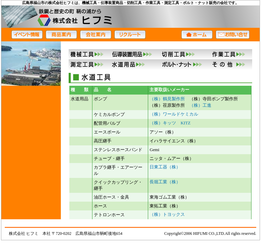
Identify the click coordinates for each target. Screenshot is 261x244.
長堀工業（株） (165, 182)
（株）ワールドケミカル (174, 114)
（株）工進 (200, 105)
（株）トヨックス (167, 214)
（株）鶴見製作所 (167, 99)
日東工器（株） (165, 167)
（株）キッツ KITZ (170, 123)
